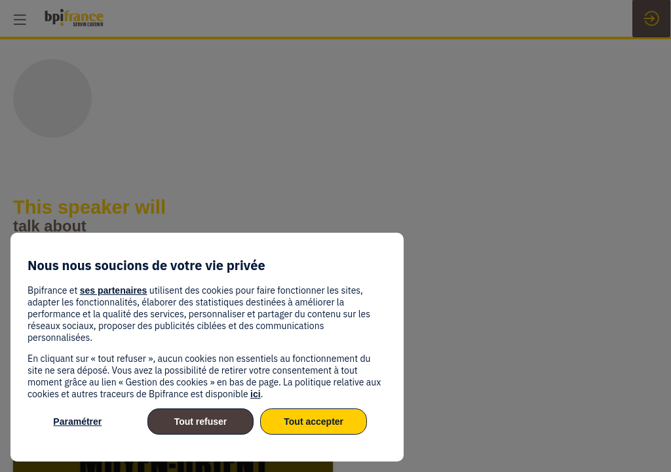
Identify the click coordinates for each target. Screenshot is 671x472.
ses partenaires (113, 290)
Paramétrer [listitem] (77, 421)
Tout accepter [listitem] (313, 421)
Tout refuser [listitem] (200, 421)
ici (255, 394)
